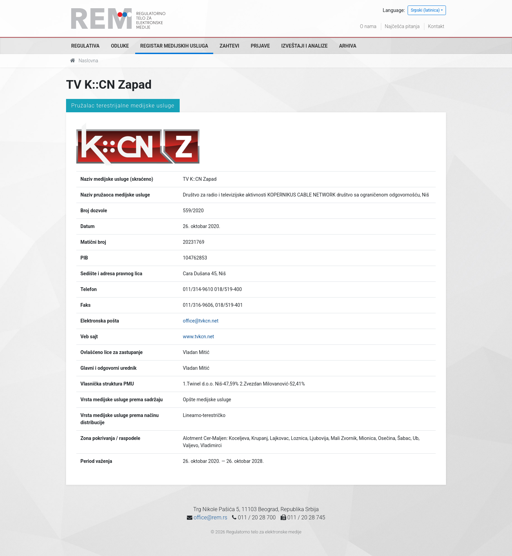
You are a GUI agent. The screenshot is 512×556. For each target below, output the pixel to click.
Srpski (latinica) (425, 10)
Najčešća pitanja (402, 26)
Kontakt (436, 26)
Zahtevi (229, 46)
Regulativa (85, 46)
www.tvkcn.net (198, 336)
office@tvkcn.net (200, 321)
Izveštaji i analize (304, 46)
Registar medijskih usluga (174, 46)
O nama (368, 26)
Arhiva (347, 46)
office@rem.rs (210, 517)
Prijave (260, 46)
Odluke (120, 46)
